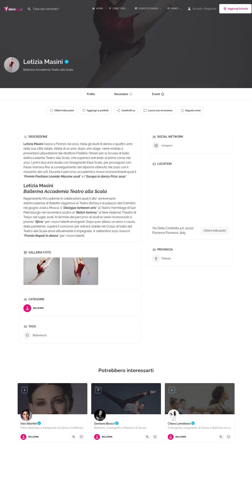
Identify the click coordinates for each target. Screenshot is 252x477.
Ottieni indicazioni (215, 230)
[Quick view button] (74, 437)
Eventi (158, 94)
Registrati (210, 8)
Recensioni (123, 94)
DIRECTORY (117, 8)
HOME (97, 8)
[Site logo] (13, 8)
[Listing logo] (11, 65)
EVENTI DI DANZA (146, 8)
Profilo (91, 94)
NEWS (172, 8)
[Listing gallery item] (41, 271)
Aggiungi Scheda (235, 8)
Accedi (197, 8)
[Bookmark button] (81, 437)
